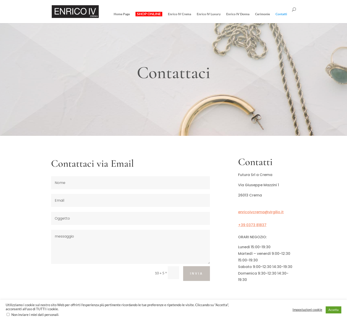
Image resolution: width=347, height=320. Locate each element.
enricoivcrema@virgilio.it (261, 212)
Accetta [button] (333, 310)
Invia (196, 273)
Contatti (281, 14)
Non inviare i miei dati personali (34, 315)
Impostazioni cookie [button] (307, 310)
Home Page (122, 14)
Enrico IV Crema (179, 14)
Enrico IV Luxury (209, 14)
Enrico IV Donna (237, 14)
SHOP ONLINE (149, 14)
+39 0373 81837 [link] (252, 225)
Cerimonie (262, 14)
